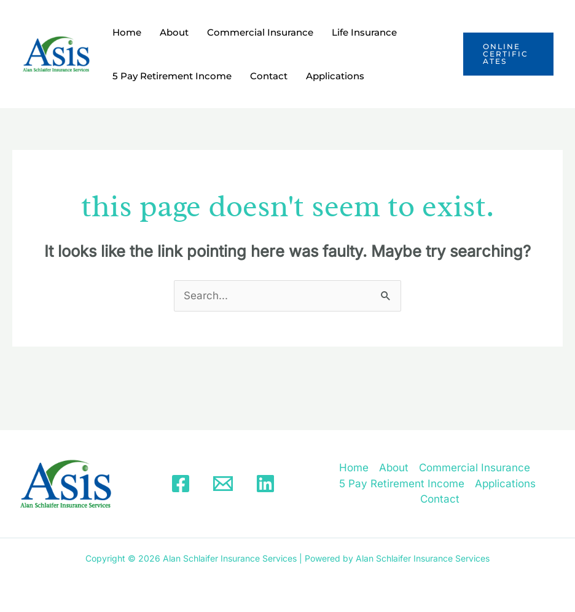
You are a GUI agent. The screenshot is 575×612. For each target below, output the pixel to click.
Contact (269, 76)
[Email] (223, 483)
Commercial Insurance (260, 32)
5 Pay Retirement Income (172, 76)
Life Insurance (364, 32)
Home (126, 32)
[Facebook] (180, 483)
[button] (508, 54)
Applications (335, 76)
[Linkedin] (265, 483)
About (174, 32)
